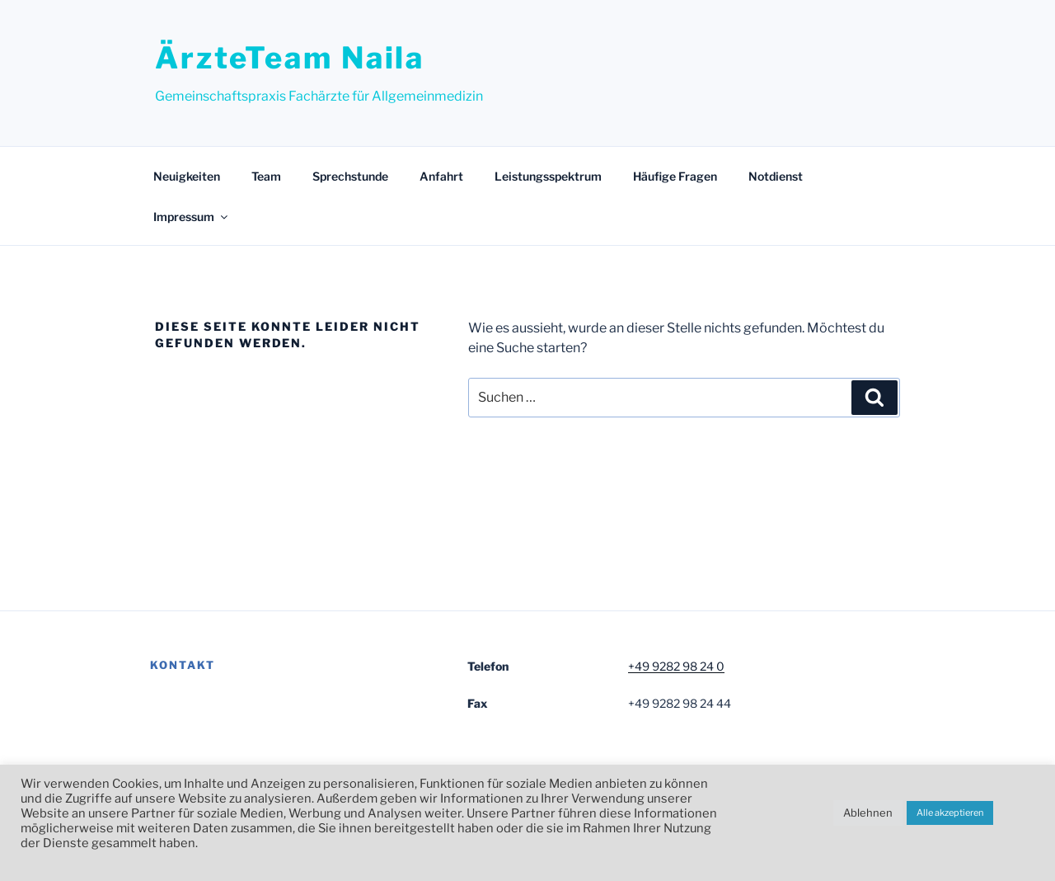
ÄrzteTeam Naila (289, 58)
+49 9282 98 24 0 (676, 666)
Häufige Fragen (675, 176)
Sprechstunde (350, 176)
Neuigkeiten (186, 176)
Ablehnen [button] (868, 812)
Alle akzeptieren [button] (950, 812)
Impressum (191, 217)
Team (266, 176)
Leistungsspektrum (548, 176)
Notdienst (775, 176)
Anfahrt (441, 176)
